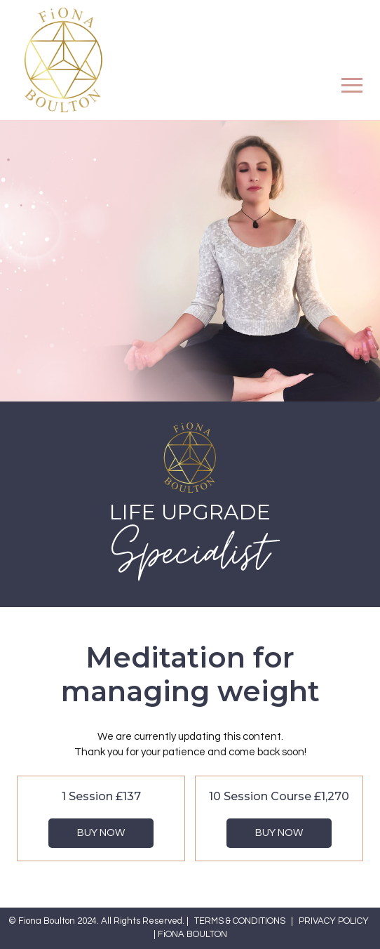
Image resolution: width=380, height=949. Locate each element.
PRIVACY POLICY (334, 921)
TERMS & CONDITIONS (239, 921)
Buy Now (101, 833)
